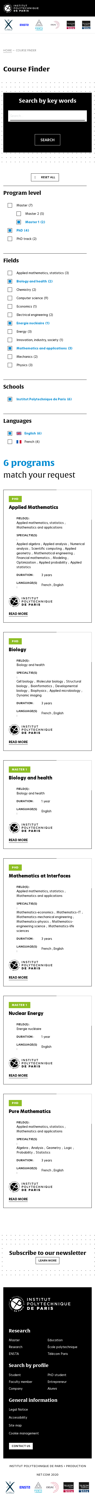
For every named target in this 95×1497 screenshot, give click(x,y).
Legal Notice (18, 1409)
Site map (15, 1425)
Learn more (47, 1260)
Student (15, 1375)
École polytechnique (62, 1347)
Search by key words (47, 100)
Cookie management (24, 1433)
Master (14, 1340)
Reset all (48, 177)
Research (15, 1347)
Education (55, 1340)
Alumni (52, 1388)
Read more (18, 614)
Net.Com (43, 1475)
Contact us (21, 1446)
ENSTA (14, 1354)
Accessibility (18, 1417)
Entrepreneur (57, 1382)
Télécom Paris (58, 1354)
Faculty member (20, 1382)
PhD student (57, 1375)
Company (16, 1388)
